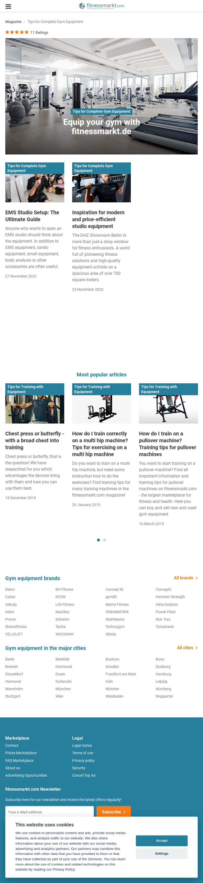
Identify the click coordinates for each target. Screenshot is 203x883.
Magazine (13, 22)
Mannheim (14, 689)
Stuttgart (12, 696)
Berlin (10, 659)
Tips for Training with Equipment (25, 389)
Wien (59, 696)
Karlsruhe (63, 681)
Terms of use (82, 753)
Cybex (10, 597)
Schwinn (63, 619)
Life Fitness (65, 604)
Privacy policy (83, 760)
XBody (110, 634)
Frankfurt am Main (120, 674)
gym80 (111, 597)
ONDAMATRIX (117, 612)
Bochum (112, 659)
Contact (12, 745)
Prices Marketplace (20, 753)
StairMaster (115, 619)
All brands (183, 577)
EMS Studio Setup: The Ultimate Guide (32, 215)
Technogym (114, 627)
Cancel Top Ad (83, 775)
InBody (11, 604)
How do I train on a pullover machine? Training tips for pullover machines (167, 443)
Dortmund (64, 666)
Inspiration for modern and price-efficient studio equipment (98, 219)
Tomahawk (165, 627)
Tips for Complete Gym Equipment (101, 111)
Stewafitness (16, 627)
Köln (109, 681)
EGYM (61, 597)
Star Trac (163, 619)
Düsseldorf (14, 674)
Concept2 (164, 589)
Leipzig (161, 681)
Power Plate (166, 612)
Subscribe (111, 811)
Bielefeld (62, 659)
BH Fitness (64, 589)
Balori (10, 589)
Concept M (114, 589)
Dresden (112, 666)
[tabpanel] (34, 443)
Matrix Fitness (117, 604)
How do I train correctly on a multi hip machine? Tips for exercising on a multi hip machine (100, 443)
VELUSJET (14, 634)
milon (9, 612)
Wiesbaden (114, 696)
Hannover (13, 681)
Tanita (61, 627)
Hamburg (163, 674)
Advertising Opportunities (26, 775)
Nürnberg (163, 689)
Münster (112, 689)
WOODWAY (65, 634)
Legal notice (82, 745)
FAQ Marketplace (19, 760)
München (63, 689)
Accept (162, 841)
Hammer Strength (170, 597)
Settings (161, 853)
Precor (10, 619)
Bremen (11, 666)
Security (78, 768)
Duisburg (163, 666)
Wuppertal (164, 696)
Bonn (160, 659)
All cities (185, 647)
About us (12, 768)
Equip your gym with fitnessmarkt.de (101, 126)
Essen (60, 674)
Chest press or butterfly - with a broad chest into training (34, 440)
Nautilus (62, 612)
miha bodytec (167, 604)
